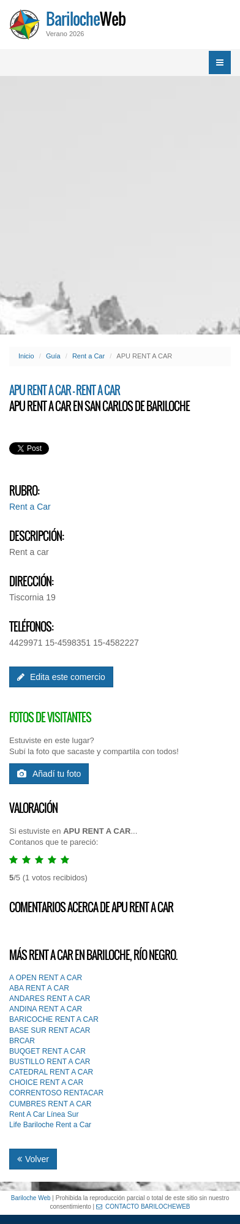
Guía (53, 356)
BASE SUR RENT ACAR (49, 1030)
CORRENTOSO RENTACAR (56, 1093)
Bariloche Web (31, 1198)
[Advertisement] (120, 205)
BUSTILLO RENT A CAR (50, 1061)
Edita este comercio (61, 677)
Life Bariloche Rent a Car (50, 1124)
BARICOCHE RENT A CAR (54, 1019)
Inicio (26, 356)
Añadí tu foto (49, 774)
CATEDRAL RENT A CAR (51, 1072)
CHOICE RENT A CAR (46, 1082)
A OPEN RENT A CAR (45, 977)
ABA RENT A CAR (39, 988)
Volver (33, 1159)
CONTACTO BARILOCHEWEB (143, 1206)
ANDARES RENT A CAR (49, 998)
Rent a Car (88, 356)
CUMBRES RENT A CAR (50, 1104)
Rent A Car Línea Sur (43, 1114)
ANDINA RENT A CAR (45, 1009)
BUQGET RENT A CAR (47, 1051)
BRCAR (22, 1041)
